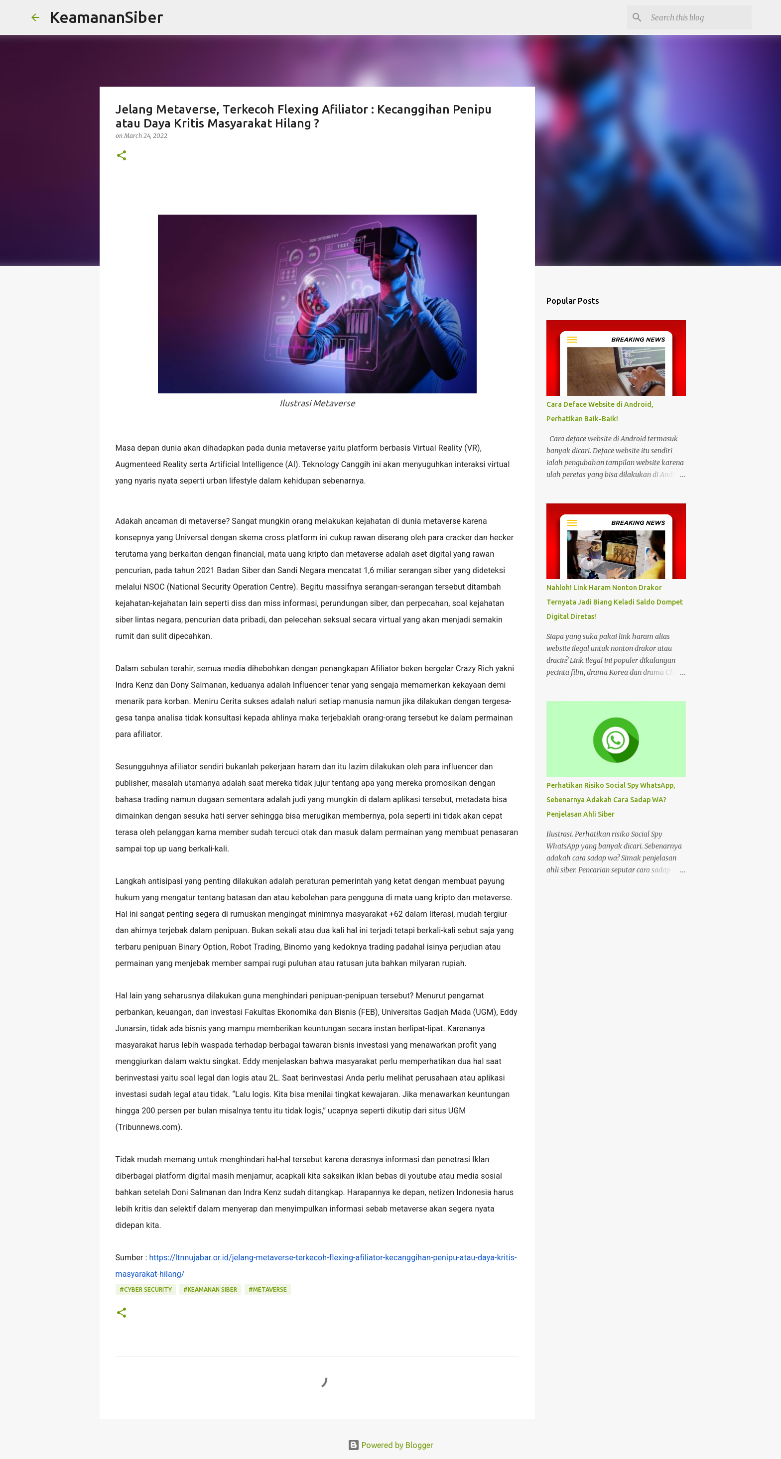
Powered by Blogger (390, 1445)
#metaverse (268, 1289)
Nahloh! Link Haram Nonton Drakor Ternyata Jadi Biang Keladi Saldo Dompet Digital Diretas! (614, 602)
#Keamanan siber (210, 1289)
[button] (122, 156)
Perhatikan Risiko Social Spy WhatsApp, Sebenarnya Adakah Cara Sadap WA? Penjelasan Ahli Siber (610, 799)
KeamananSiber (106, 17)
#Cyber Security (146, 1289)
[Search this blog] (699, 17)
